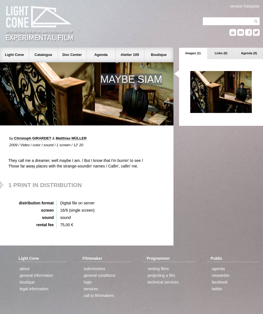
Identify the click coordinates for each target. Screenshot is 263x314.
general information (36, 275)
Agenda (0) (249, 53)
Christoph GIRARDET (32, 138)
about (24, 268)
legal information (34, 289)
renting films (158, 268)
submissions (94, 268)
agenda (218, 268)
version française (245, 6)
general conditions (100, 275)
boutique (27, 282)
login (88, 282)
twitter (217, 289)
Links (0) (221, 53)
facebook (220, 282)
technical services (163, 282)
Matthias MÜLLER (71, 138)
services (91, 289)
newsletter (221, 275)
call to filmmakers (99, 295)
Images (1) (193, 53)
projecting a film (161, 275)
